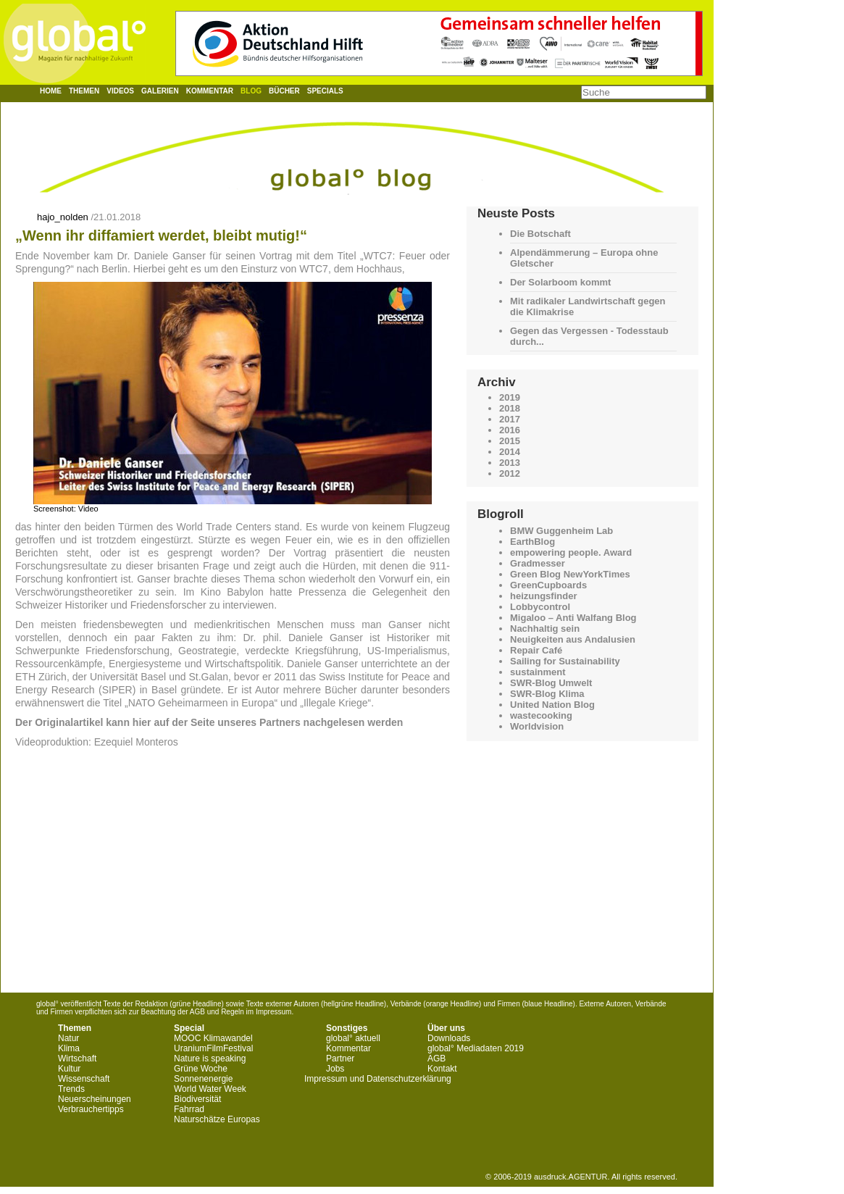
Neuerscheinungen (94, 1099)
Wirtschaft (77, 1058)
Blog (251, 91)
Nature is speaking (210, 1058)
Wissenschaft (83, 1079)
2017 (509, 419)
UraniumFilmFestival (213, 1048)
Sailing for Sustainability (565, 661)
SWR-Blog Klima (547, 693)
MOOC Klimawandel (213, 1038)
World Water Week (210, 1089)
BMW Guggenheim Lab (561, 530)
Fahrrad (189, 1109)
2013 (509, 462)
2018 (509, 408)
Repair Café (536, 650)
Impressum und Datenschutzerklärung (377, 1079)
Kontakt (442, 1069)
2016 (509, 430)
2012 (509, 473)
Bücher (284, 91)
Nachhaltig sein (545, 628)
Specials (325, 91)
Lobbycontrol (540, 606)
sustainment (538, 672)
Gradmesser (537, 563)
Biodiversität (197, 1099)
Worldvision (537, 726)
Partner (340, 1058)
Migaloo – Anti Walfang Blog (573, 617)
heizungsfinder (543, 595)
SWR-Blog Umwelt (551, 682)
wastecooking (541, 715)
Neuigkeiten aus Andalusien (572, 639)
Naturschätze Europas (217, 1119)
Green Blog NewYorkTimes (570, 574)
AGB (436, 1058)
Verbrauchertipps (91, 1109)
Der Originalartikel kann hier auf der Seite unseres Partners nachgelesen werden (209, 722)
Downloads (448, 1038)
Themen (84, 91)
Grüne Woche (200, 1069)
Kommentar (209, 91)
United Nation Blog (552, 704)
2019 (509, 397)
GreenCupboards (548, 585)
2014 (509, 451)
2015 (509, 440)
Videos (120, 91)
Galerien (160, 91)
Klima (69, 1048)
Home (51, 91)
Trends (71, 1089)
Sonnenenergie (203, 1079)
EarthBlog (532, 541)
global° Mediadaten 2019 (475, 1048)
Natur (68, 1038)
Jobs (335, 1069)
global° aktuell (353, 1038)
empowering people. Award (571, 552)
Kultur (69, 1069)
